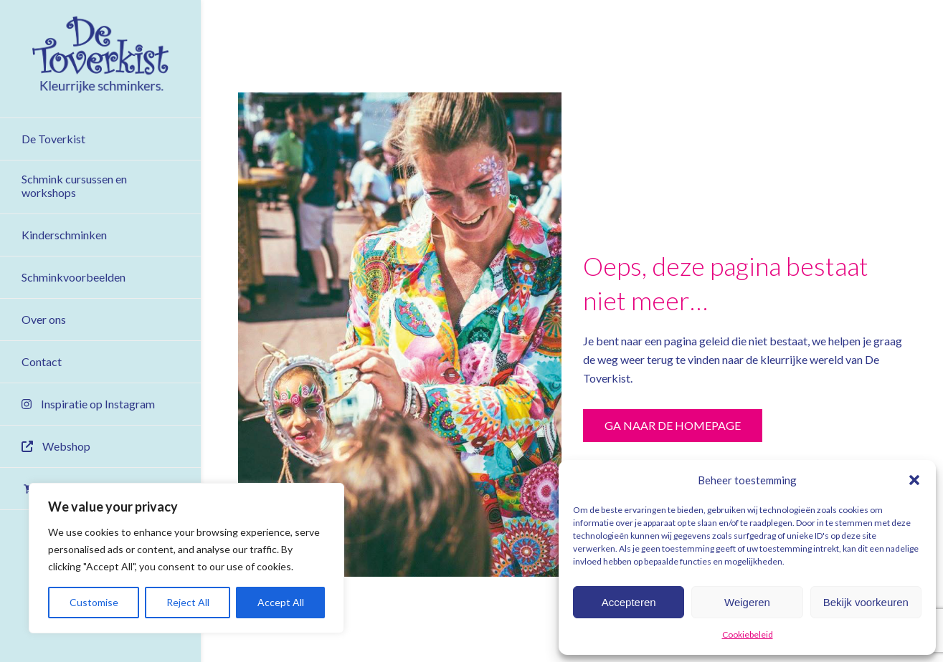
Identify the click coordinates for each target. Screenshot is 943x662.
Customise (94, 602)
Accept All (280, 602)
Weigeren (747, 602)
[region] (186, 558)
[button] (914, 480)
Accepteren (629, 602)
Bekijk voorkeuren (866, 602)
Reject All (187, 602)
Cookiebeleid (747, 634)
